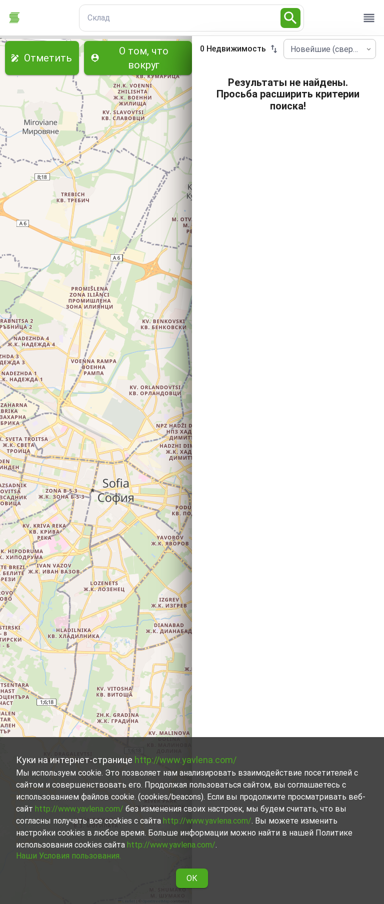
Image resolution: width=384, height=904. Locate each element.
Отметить (42, 58)
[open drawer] (369, 18)
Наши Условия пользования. (68, 856)
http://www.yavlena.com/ (185, 760)
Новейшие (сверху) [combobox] (327, 49)
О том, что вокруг (138, 58)
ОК (192, 878)
